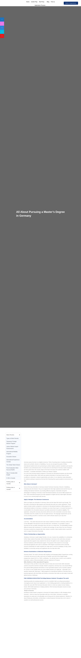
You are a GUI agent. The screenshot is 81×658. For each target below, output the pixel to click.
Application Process (40, 5)
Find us (53, 1)
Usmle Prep (34, 1)
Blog (48, 1)
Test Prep (42, 1)
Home (28, 1)
